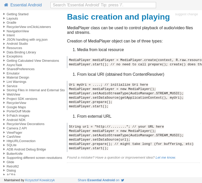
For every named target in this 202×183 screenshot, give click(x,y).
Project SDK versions (22, 99)
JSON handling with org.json (27, 39)
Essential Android (23, 5)
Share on (101, 180)
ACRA (11, 175)
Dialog (11, 170)
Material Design (18, 77)
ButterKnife (15, 154)
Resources (14, 48)
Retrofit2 (13, 166)
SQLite (11, 145)
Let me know (165, 157)
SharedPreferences (21, 69)
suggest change (186, 14)
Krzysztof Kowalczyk (40, 180)
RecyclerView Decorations (25, 124)
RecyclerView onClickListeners (29, 27)
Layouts (12, 18)
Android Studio (17, 43)
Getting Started (17, 14)
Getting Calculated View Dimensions (33, 61)
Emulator (13, 73)
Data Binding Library (21, 52)
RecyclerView (16, 103)
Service (12, 86)
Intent (11, 35)
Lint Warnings (16, 82)
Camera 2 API (17, 128)
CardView (14, 137)
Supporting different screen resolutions (34, 158)
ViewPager (14, 132)
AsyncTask (14, 65)
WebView (13, 94)
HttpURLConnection (21, 141)
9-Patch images (18, 115)
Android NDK (16, 120)
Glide (10, 162)
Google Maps (16, 107)
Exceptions (15, 56)
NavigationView (18, 31)
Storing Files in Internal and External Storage (39, 90)
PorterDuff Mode (18, 111)
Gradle (11, 22)
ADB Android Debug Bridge (26, 149)
